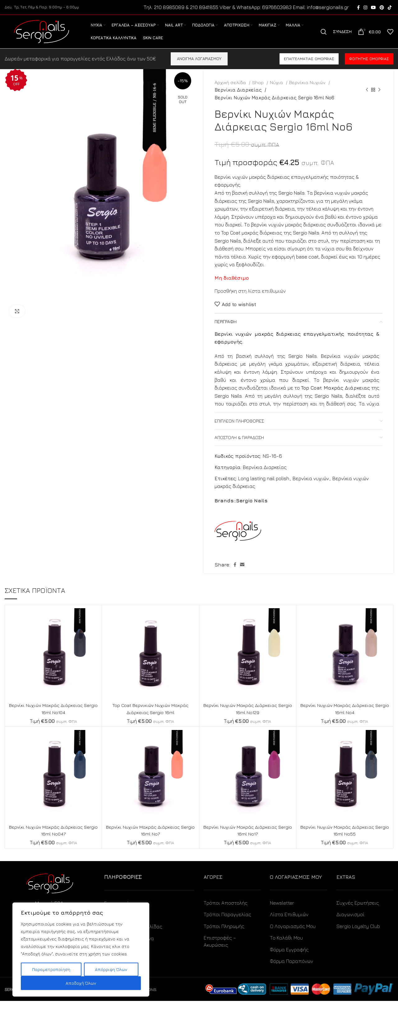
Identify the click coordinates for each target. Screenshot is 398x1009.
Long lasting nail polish (263, 486)
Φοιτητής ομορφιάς (369, 66)
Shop (258, 90)
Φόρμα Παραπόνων (291, 969)
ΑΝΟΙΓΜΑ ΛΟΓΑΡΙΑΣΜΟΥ (199, 66)
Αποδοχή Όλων (81, 983)
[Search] (323, 36)
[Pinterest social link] (382, 8)
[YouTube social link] (373, 8)
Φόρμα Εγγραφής (289, 957)
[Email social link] (242, 573)
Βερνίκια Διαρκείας (237, 98)
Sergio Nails (251, 508)
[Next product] (379, 98)
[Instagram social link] (365, 8)
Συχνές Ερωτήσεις (357, 911)
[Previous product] (367, 98)
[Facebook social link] (358, 8)
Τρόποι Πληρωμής (224, 934)
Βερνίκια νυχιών (311, 486)
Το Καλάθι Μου (286, 946)
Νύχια (277, 90)
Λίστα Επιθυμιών (289, 922)
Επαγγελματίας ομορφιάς (309, 66)
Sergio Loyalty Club (358, 934)
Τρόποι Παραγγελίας (227, 922)
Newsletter (282, 911)
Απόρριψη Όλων (111, 969)
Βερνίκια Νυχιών (308, 90)
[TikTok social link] (389, 8)
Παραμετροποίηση (51, 969)
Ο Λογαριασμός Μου (293, 934)
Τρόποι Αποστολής (226, 911)
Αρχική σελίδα (231, 90)
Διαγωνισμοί (350, 922)
